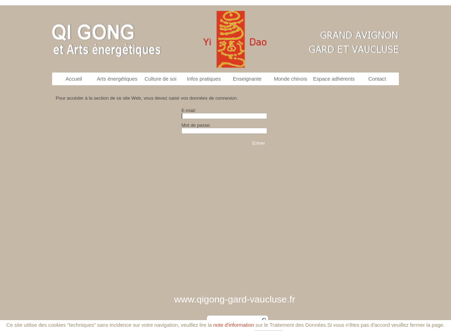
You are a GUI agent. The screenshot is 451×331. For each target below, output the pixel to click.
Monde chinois (290, 79)
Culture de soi (160, 79)
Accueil (74, 79)
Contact (377, 79)
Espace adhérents (333, 79)
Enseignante (247, 79)
